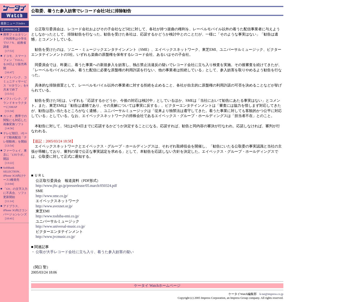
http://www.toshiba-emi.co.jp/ (57, 216)
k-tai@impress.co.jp (271, 294)
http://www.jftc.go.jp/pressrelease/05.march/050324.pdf (76, 186)
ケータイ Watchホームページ (157, 285)
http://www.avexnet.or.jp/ (54, 206)
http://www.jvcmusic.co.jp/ (55, 237)
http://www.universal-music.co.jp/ (60, 226)
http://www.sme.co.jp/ (52, 196)
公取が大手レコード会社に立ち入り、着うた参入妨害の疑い (85, 252)
